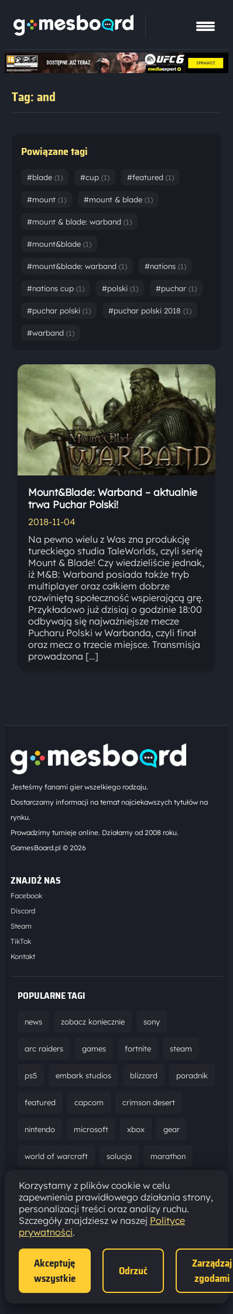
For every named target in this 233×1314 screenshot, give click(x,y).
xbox (136, 1129)
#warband (50, 332)
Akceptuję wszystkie (55, 1271)
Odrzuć (133, 1270)
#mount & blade (118, 199)
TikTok (21, 941)
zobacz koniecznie (93, 1021)
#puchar (176, 288)
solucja (119, 1156)
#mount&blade (59, 244)
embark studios (83, 1075)
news (33, 1021)
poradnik (192, 1075)
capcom (89, 1102)
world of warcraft (56, 1156)
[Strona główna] (73, 32)
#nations (165, 266)
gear (171, 1129)
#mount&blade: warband (77, 266)
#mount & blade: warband (79, 221)
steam (181, 1048)
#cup (94, 177)
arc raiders (44, 1048)
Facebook (26, 895)
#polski (120, 288)
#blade (45, 177)
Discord (23, 910)
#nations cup (55, 288)
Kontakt (23, 956)
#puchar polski (59, 310)
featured (40, 1102)
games (94, 1048)
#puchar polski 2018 (149, 310)
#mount (46, 199)
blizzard (143, 1075)
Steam (21, 926)
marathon (168, 1156)
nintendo (40, 1129)
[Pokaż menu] (205, 26)
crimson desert (148, 1102)
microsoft (91, 1129)
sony (151, 1021)
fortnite (138, 1048)
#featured (150, 177)
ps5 (31, 1075)
